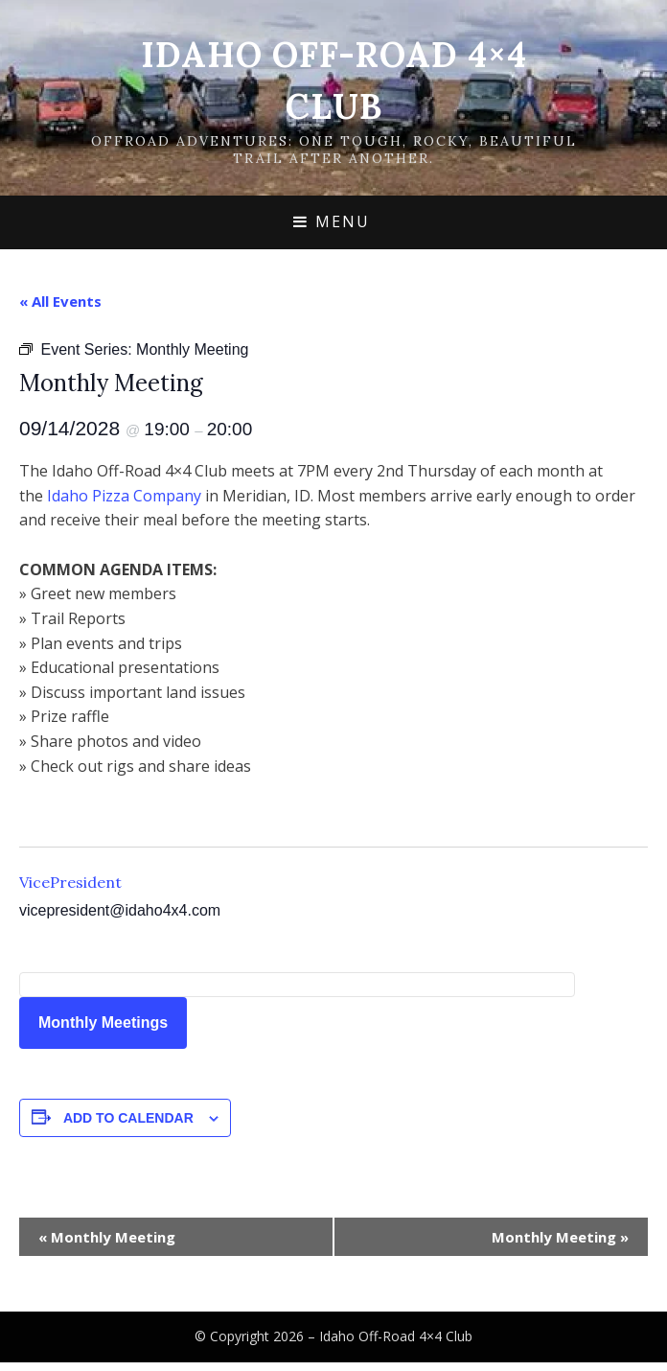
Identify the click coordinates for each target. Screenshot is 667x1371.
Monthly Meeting (106, 1236)
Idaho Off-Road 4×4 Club (395, 1336)
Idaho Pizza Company (124, 495)
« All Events (60, 301)
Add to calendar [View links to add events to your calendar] (128, 1118)
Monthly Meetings (103, 1022)
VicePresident (70, 882)
